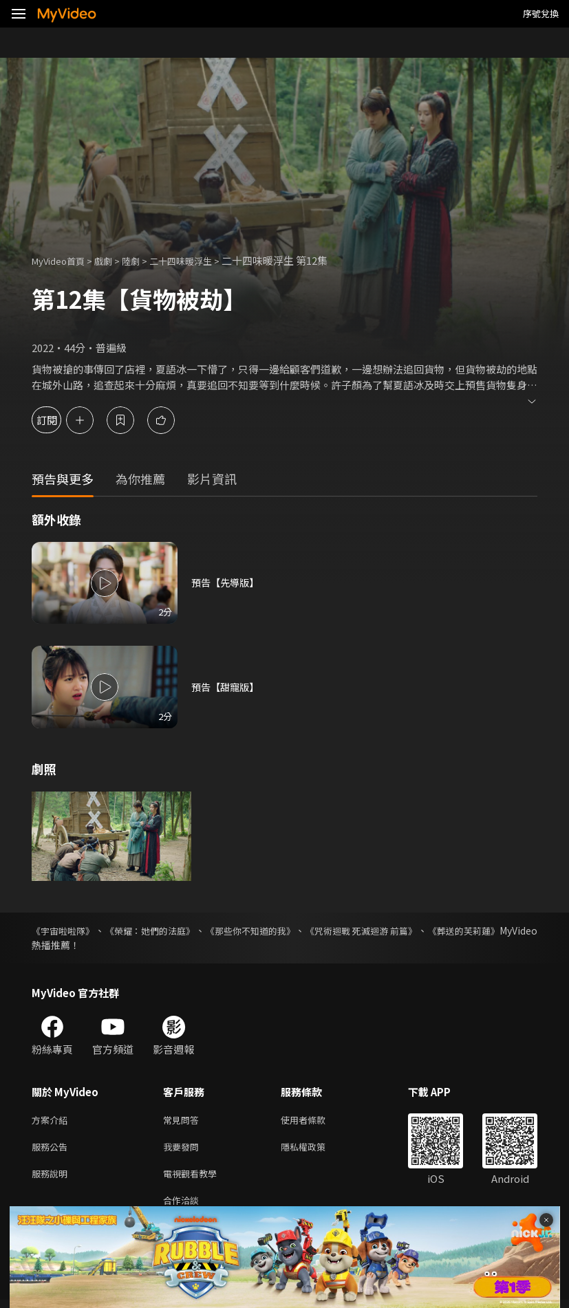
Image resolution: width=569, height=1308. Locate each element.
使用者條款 (315, 1120)
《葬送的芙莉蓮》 (498, 930)
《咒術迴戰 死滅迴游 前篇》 (388, 930)
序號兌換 (541, 13)
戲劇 (114, 260)
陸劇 (144, 260)
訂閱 (59, 420)
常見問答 (183, 1120)
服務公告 (52, 1149)
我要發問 (183, 1149)
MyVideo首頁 (63, 260)
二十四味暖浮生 (200, 260)
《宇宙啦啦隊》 (65, 930)
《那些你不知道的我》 (268, 930)
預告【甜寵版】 (227, 686)
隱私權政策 (315, 1149)
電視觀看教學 (194, 1178)
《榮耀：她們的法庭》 (159, 930)
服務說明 (52, 1178)
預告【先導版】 (227, 583)
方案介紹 (52, 1120)
